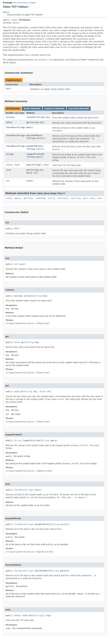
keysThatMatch (34, 135)
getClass (28, 198)
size (28, 181)
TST (7, 89)
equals (17, 198)
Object (6, 12)
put (28, 170)
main (28, 165)
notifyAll (62, 198)
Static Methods (32, 108)
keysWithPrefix (34, 146)
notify (51, 198)
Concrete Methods (78, 108)
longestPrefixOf (35, 154)
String (41, 117)
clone (9, 198)
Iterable (11, 127)
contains (31, 117)
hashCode (40, 198)
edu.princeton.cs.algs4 (24, 2)
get (28, 122)
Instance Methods (54, 108)
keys (28, 127)
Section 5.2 (44, 60)
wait (85, 198)
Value (9, 122)
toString (75, 198)
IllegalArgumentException (20, 323)
